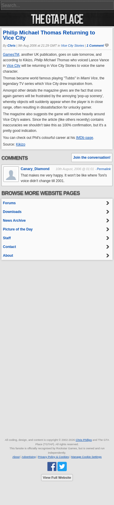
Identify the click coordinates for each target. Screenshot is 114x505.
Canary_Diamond (35, 169)
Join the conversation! (92, 157)
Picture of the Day (18, 229)
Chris (12, 45)
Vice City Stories (72, 45)
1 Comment (95, 45)
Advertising (29, 456)
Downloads (12, 212)
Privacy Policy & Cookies (53, 456)
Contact (9, 247)
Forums (9, 203)
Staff (7, 238)
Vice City (13, 66)
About (8, 256)
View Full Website (57, 477)
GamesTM (11, 55)
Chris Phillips (84, 439)
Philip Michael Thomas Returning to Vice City (49, 35)
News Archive (14, 221)
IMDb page (84, 138)
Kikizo (20, 144)
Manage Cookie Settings (86, 456)
